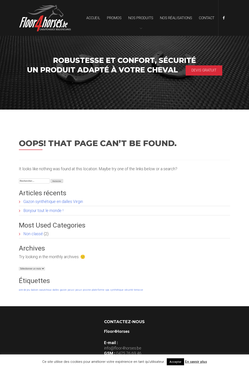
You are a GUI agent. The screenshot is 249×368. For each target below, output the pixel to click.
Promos (114, 18)
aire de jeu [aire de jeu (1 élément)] (24, 289)
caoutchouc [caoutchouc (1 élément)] (45, 289)
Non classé (33, 233)
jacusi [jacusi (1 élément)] (71, 289)
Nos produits (140, 18)
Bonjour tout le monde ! (43, 210)
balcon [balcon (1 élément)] (34, 289)
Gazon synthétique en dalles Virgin (53, 201)
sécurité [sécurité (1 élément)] (128, 289)
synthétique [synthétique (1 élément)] (116, 289)
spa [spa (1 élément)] (107, 289)
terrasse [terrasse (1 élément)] (138, 289)
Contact (206, 18)
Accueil (93, 18)
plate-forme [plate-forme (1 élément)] (98, 289)
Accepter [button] (175, 361)
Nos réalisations (176, 18)
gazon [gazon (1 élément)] (63, 289)
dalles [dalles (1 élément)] (56, 289)
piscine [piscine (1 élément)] (87, 289)
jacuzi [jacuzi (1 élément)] (78, 289)
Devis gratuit (203, 70)
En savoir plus (196, 362)
